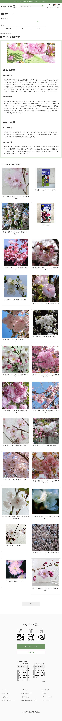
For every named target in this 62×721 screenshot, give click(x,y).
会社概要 (44, 693)
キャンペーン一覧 (27, 693)
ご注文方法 (25, 690)
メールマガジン (46, 700)
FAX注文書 (31, 652)
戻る (31, 603)
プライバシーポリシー (48, 697)
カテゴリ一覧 (45, 690)
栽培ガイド (5, 697)
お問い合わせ (25, 697)
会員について (6, 693)
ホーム (4, 690)
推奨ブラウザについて (8, 700)
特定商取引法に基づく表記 (29, 700)
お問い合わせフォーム (31, 646)
